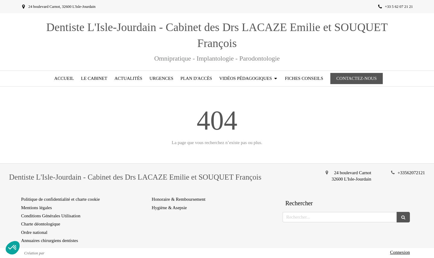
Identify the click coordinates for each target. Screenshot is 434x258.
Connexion (400, 252)
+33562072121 (411, 172)
